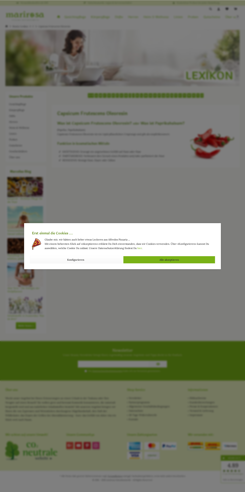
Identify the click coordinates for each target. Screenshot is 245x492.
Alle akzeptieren (169, 259)
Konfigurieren (75, 259)
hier (139, 248)
